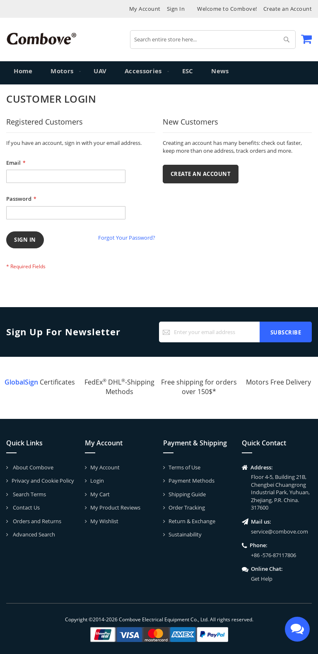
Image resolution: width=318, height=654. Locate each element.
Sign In (176, 8)
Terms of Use (184, 467)
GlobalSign (21, 382)
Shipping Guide (187, 494)
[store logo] (41, 38)
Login (97, 480)
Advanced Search (33, 534)
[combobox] (213, 39)
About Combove (32, 467)
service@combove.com (279, 531)
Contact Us (26, 507)
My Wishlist (104, 521)
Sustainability (185, 534)
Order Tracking (187, 507)
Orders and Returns (36, 521)
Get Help (261, 578)
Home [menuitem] (23, 73)
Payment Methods (191, 480)
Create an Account (287, 8)
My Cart (100, 494)
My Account (145, 8)
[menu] (159, 72)
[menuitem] (61, 72)
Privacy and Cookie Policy (43, 480)
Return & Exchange (192, 521)
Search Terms (29, 494)
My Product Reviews (115, 507)
